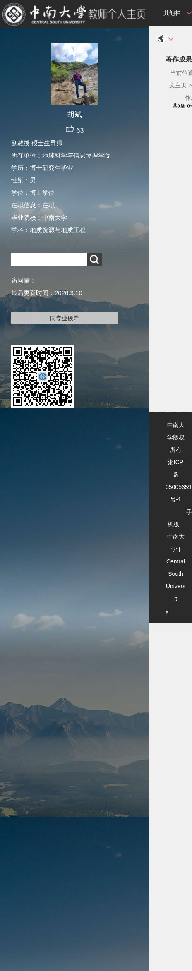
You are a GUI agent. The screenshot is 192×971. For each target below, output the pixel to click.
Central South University (175, 586)
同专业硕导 (64, 318)
